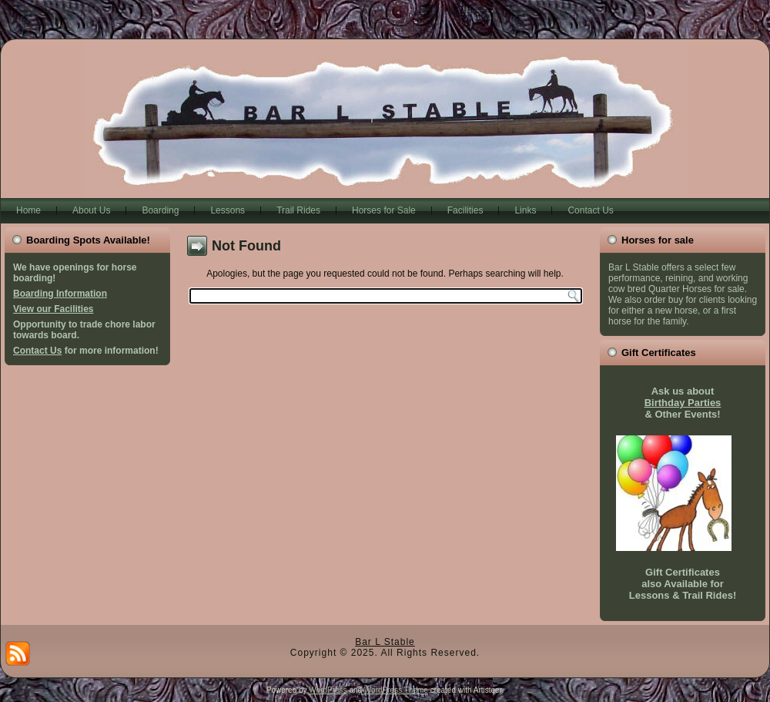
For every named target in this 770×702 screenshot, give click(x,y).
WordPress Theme (396, 690)
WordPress (327, 690)
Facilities (465, 210)
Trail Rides (298, 210)
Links (525, 210)
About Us (91, 210)
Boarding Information (60, 293)
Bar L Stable (385, 642)
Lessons (227, 210)
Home (28, 210)
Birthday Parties (682, 402)
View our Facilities (53, 309)
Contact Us (590, 210)
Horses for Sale (384, 210)
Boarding (160, 210)
